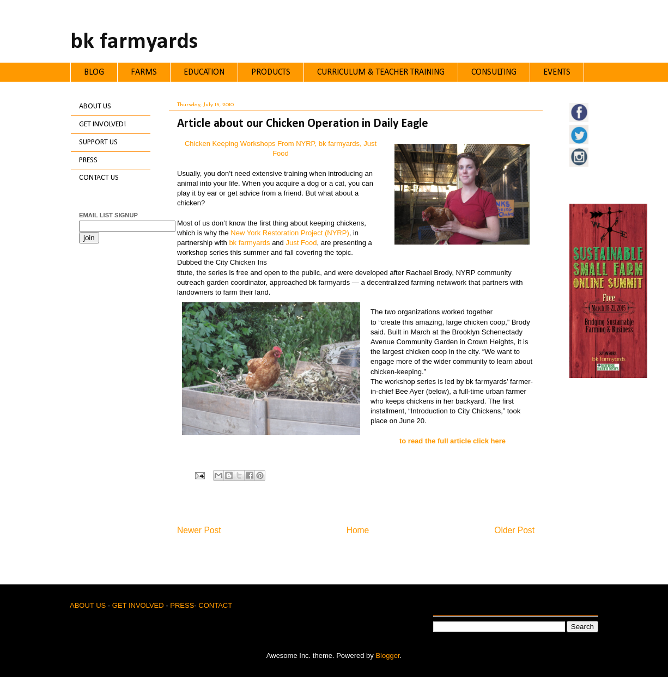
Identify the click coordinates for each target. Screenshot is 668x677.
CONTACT (215, 605)
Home (358, 530)
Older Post (514, 530)
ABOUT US (95, 106)
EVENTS (556, 72)
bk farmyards (134, 42)
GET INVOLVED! (102, 124)
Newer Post (199, 530)
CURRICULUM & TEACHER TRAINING (381, 72)
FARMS (144, 72)
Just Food (301, 243)
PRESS (88, 160)
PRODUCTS (270, 72)
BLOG (94, 72)
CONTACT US (99, 178)
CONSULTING (494, 72)
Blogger (387, 655)
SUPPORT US (98, 142)
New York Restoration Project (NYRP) (289, 233)
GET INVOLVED (138, 605)
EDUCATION (204, 72)
